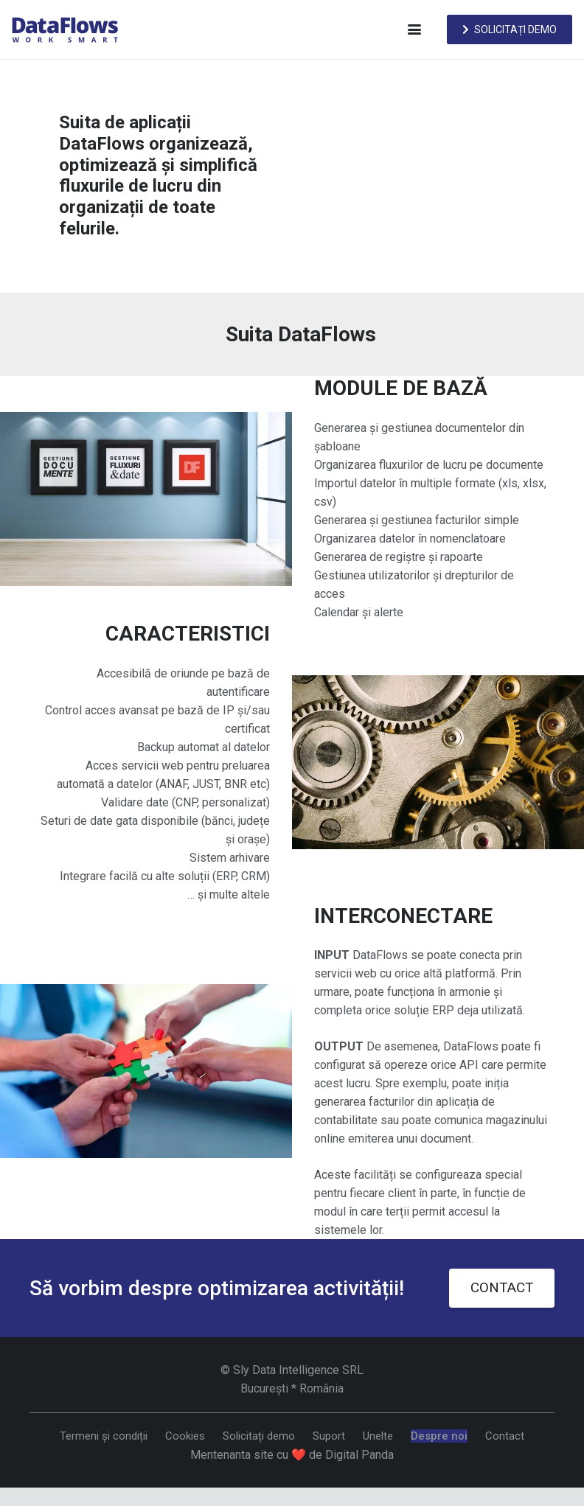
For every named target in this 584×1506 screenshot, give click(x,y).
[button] (414, 29)
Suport (329, 1436)
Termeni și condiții (103, 1436)
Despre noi (439, 1436)
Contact (504, 1436)
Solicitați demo (259, 1436)
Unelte (378, 1436)
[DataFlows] (65, 29)
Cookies (185, 1436)
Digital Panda (359, 1455)
